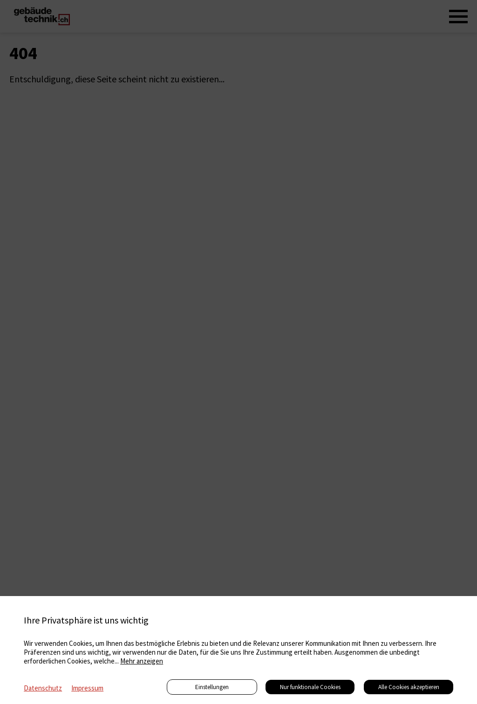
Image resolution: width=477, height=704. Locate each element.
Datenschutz (43, 688)
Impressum (87, 688)
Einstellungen (212, 687)
